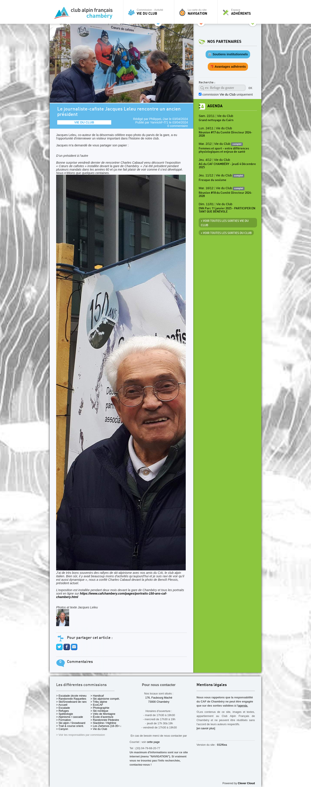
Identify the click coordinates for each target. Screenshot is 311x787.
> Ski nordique (99, 710)
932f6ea (222, 744)
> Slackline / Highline (103, 723)
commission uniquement (227, 94)
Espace (240, 12)
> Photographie (99, 707)
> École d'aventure (101, 716)
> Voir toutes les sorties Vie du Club (225, 223)
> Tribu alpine (98, 701)
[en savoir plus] (206, 728)
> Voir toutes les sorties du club (226, 233)
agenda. (243, 705)
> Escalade (63, 707)
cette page (153, 742)
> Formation (63, 719)
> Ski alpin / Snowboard (70, 723)
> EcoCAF (96, 704)
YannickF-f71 (159, 122)
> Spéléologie (64, 713)
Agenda (214, 106)
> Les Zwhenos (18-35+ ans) (108, 726)
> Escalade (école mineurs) (73, 695)
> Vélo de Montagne (102, 713)
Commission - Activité (150, 12)
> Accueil (61, 704)
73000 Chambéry (158, 701)
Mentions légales (212, 685)
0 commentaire (177, 126)
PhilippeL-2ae (158, 119)
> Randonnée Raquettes (71, 698)
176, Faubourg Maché (158, 697)
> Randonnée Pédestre (104, 719)
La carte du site (197, 12)
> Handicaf (97, 695)
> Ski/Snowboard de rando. (73, 701)
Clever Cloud (246, 783)
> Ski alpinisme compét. (105, 698)
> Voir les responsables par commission (80, 734)
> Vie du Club (98, 729)
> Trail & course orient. (70, 726)
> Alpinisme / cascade (69, 716)
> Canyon (62, 729)
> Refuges (62, 710)
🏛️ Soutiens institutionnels (228, 54)
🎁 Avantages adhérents (228, 66)
